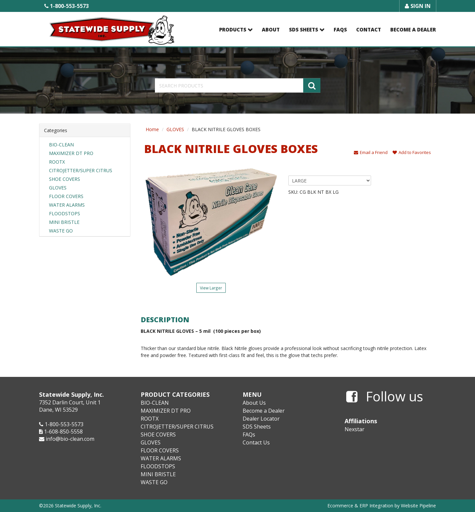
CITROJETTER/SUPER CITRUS (80, 170)
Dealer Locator (261, 418)
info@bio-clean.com (70, 438)
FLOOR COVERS (66, 196)
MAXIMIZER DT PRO (71, 153)
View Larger (211, 287)
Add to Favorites (412, 152)
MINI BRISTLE (64, 222)
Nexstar (354, 429)
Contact (368, 29)
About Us (254, 402)
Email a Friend (371, 152)
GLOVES (58, 187)
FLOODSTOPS (64, 213)
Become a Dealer (413, 29)
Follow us (384, 396)
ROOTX (57, 162)
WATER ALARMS (67, 205)
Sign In (418, 6)
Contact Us (256, 442)
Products (232, 29)
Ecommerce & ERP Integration (360, 505)
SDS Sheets (303, 29)
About (271, 29)
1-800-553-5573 (66, 6)
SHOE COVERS (64, 179)
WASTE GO (61, 231)
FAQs (340, 29)
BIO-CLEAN (61, 144)
